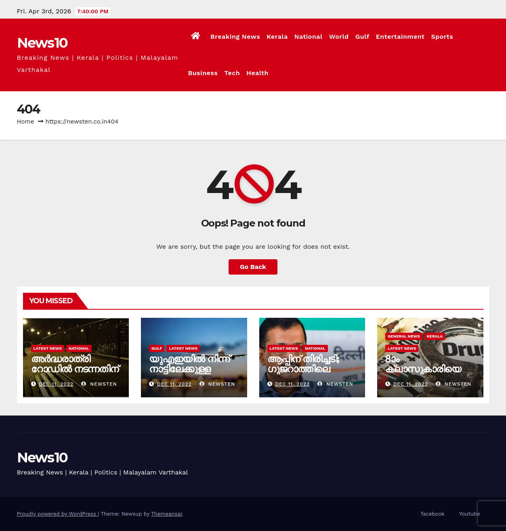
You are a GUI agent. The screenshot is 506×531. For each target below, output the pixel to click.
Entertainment (400, 36)
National (308, 36)
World (339, 36)
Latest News (48, 348)
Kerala (277, 36)
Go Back (253, 267)
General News (404, 336)
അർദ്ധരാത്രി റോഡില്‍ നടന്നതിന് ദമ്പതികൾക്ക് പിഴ (74, 369)
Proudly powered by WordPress (57, 514)
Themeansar (166, 514)
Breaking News (235, 36)
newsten (99, 384)
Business (203, 73)
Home (25, 121)
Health (257, 73)
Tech (232, 73)
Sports (442, 36)
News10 (42, 42)
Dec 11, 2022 (56, 384)
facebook (433, 514)
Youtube (469, 514)
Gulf (362, 36)
